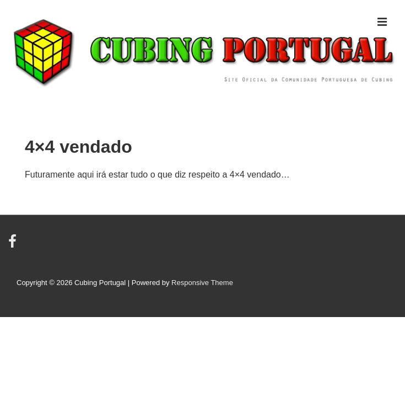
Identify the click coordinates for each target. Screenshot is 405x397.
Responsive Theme (202, 282)
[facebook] (13, 245)
